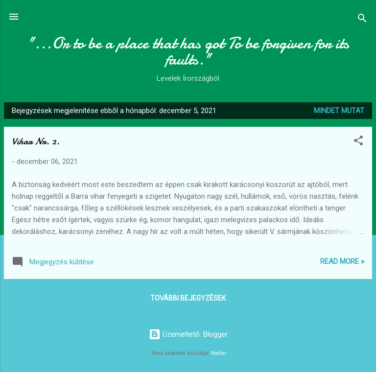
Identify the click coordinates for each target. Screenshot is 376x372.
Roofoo (218, 353)
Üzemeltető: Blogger (188, 334)
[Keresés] (362, 20)
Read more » (342, 261)
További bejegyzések (188, 298)
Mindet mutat (339, 110)
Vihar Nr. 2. (36, 141)
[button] (358, 142)
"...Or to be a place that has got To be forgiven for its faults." (188, 51)
